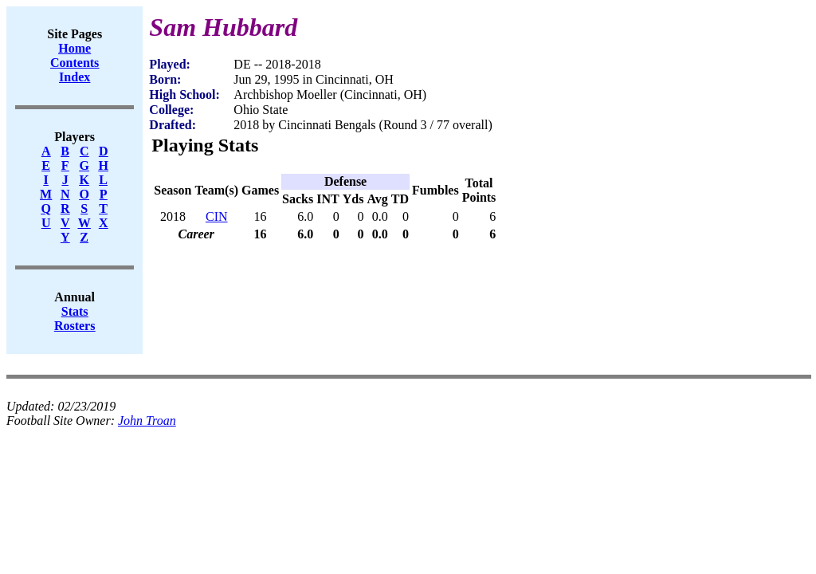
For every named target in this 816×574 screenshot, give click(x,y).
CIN (217, 216)
